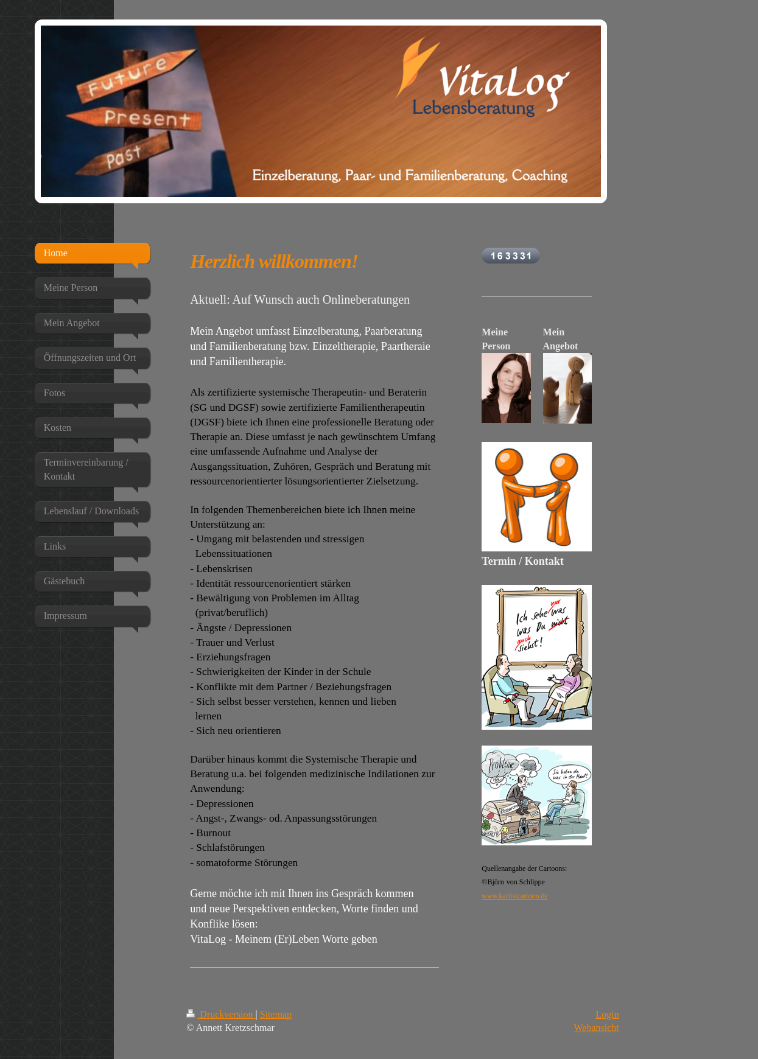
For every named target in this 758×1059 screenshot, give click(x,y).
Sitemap (276, 1014)
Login (607, 1014)
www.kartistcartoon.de (515, 896)
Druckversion (220, 1014)
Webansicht (596, 1027)
